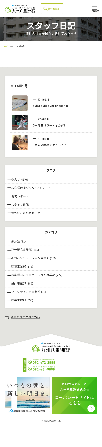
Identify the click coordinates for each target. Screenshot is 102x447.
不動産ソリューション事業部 (30, 258)
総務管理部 (18, 300)
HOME (5, 46)
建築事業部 (18, 266)
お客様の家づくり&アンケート (29, 188)
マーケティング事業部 (25, 291)
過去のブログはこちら (22, 317)
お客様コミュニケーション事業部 (33, 275)
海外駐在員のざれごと (23, 213)
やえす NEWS (18, 179)
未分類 (15, 241)
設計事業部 (18, 283)
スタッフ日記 (18, 204)
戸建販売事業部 (21, 249)
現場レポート (18, 196)
